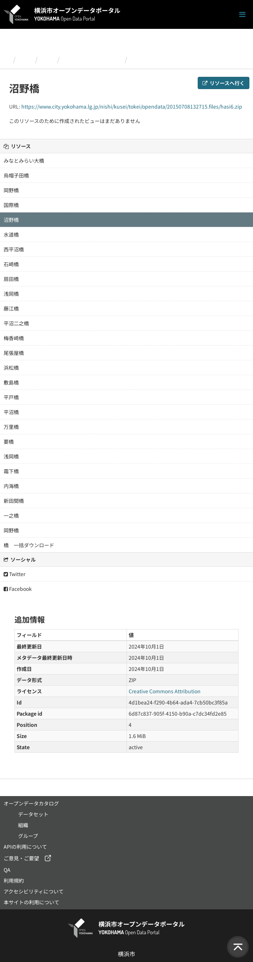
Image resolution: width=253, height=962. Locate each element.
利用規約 (14, 880)
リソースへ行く (223, 83)
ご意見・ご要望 (21, 858)
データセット (33, 814)
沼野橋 (140, 59)
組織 (25, 59)
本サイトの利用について (31, 902)
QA (7, 869)
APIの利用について (25, 846)
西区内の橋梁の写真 (92, 59)
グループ (28, 835)
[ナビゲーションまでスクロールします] (242, 14)
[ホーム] (7, 59)
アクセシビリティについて (34, 891)
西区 (47, 59)
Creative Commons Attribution (165, 691)
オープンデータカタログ (31, 803)
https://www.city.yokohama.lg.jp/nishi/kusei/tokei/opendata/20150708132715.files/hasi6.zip (131, 106)
